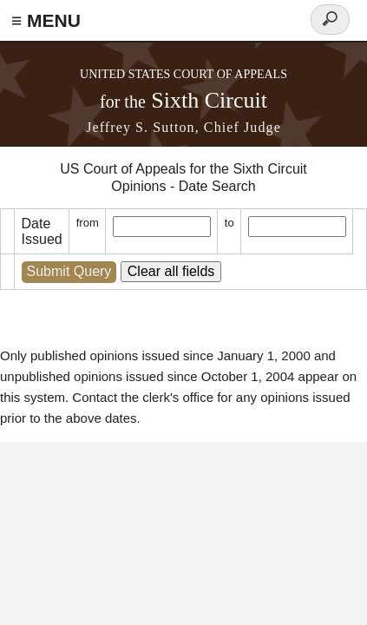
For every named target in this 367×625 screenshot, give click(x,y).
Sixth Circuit (183, 100)
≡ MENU (46, 20)
